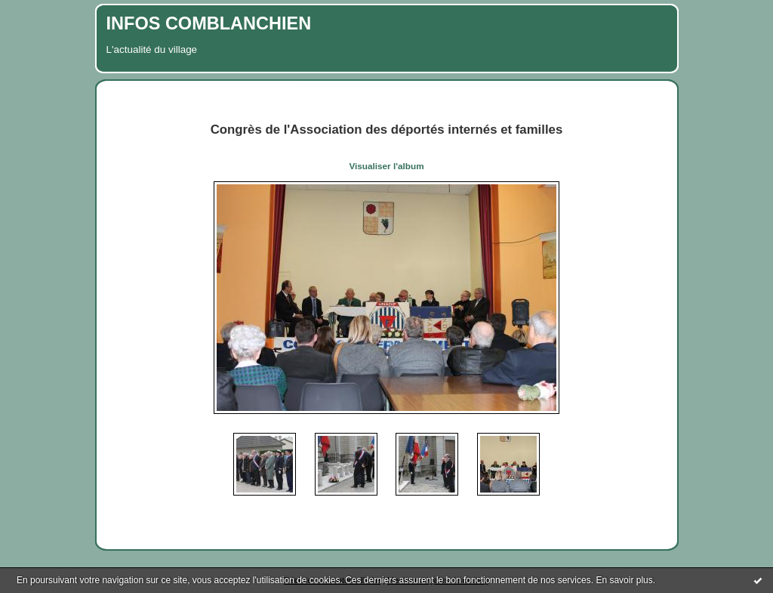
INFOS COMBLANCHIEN (209, 23)
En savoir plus (624, 580)
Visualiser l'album (386, 166)
